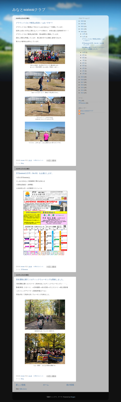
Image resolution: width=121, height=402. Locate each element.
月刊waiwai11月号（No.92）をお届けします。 (34, 173)
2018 (82, 79)
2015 (82, 87)
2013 (82, 93)
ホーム (46, 385)
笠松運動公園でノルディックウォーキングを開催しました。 (40, 279)
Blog (22, 163)
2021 (82, 29)
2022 (82, 26)
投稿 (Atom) (23, 389)
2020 (82, 31)
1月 (83, 73)
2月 (83, 71)
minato (83, 113)
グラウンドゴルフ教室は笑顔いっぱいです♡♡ (34, 23)
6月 (83, 63)
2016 (82, 85)
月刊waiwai (24, 269)
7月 (83, 60)
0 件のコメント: (39, 160)
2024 (82, 23)
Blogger (73, 397)
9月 (83, 55)
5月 (83, 65)
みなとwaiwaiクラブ (28, 10)
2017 (82, 82)
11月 (84, 36)
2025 (82, 21)
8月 (83, 57)
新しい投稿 (20, 385)
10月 (84, 52)
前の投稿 (70, 385)
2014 (82, 90)
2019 (82, 77)
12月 (84, 34)
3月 (83, 68)
